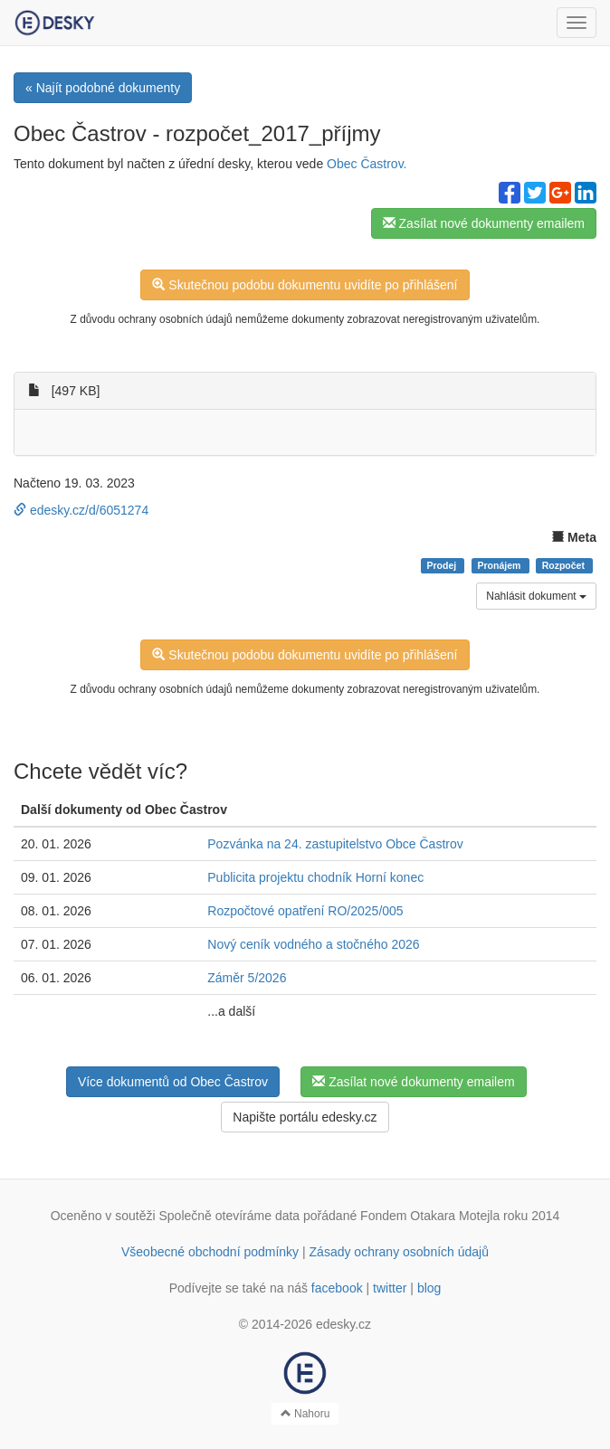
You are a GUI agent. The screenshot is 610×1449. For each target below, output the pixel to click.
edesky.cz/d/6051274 (81, 510)
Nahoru (305, 1413)
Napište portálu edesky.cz (304, 1117)
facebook (337, 1288)
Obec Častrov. (366, 163)
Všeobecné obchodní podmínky (210, 1252)
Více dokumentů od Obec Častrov (173, 1082)
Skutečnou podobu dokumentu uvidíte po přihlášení (304, 285)
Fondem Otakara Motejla (430, 1215)
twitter (389, 1288)
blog (429, 1288)
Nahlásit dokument (536, 596)
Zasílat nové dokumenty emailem (484, 223)
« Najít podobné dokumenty (102, 87)
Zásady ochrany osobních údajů (399, 1252)
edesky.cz (343, 1324)
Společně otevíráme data (229, 1215)
